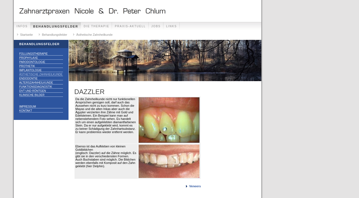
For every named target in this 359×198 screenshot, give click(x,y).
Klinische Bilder (32, 95)
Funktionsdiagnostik (35, 86)
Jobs (156, 26)
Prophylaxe (28, 57)
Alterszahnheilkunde (36, 82)
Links (171, 26)
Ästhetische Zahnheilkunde (94, 34)
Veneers (195, 186)
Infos (22, 26)
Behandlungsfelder (55, 26)
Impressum (27, 106)
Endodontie (28, 78)
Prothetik (27, 66)
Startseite (26, 34)
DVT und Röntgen (32, 90)
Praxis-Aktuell (130, 26)
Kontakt (25, 110)
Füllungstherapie (33, 53)
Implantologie (30, 70)
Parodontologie (32, 62)
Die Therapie (96, 26)
